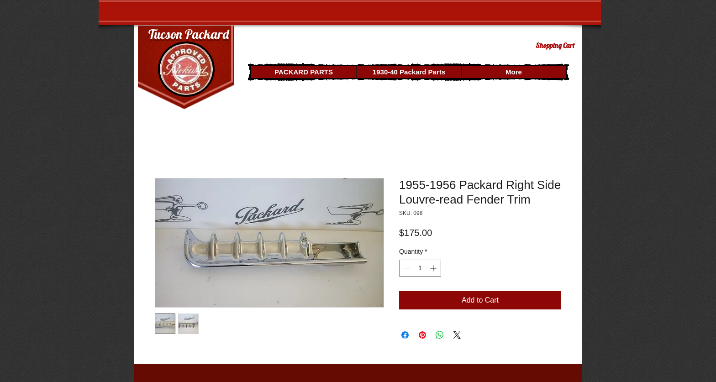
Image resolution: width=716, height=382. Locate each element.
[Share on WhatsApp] (439, 335)
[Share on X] (457, 335)
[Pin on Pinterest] (422, 335)
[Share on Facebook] (405, 335)
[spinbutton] (420, 268)
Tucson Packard (188, 34)
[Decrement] (406, 268)
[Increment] (434, 268)
